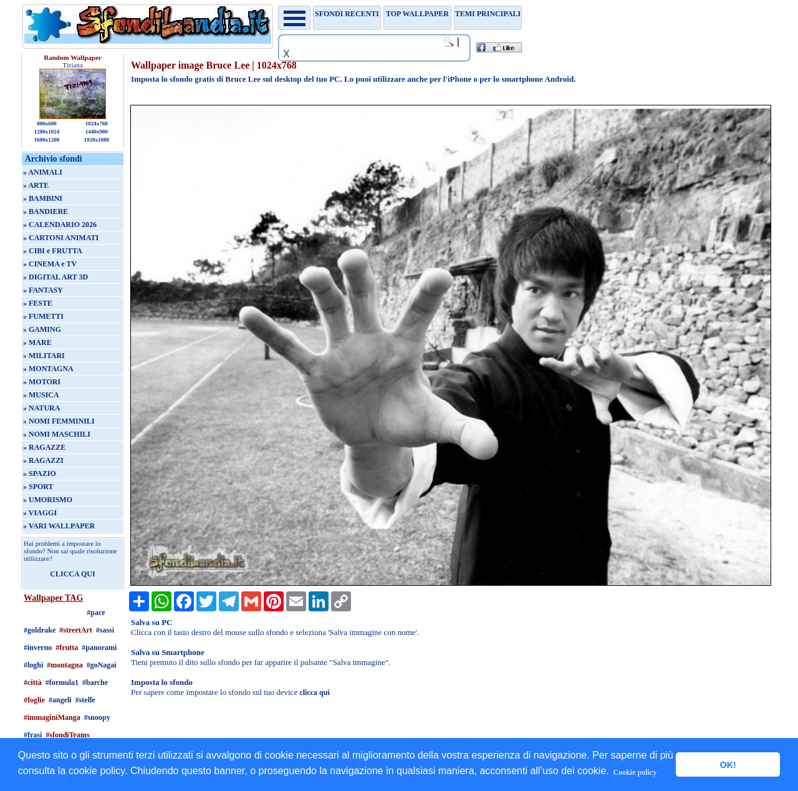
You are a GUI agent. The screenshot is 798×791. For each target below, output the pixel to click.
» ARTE (36, 185)
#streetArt (75, 630)
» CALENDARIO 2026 (60, 224)
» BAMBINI (42, 198)
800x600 (47, 123)
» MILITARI (44, 355)
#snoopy (97, 717)
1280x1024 (47, 132)
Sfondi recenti (347, 13)
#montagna (64, 665)
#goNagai (102, 665)
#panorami (99, 647)
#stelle (85, 700)
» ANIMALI (42, 172)
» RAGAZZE (44, 447)
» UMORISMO (47, 499)
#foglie (34, 700)
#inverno (38, 647)
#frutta (66, 647)
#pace (96, 612)
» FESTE (37, 303)
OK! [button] (727, 765)
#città (33, 682)
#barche (95, 682)
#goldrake (39, 630)
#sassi (105, 630)
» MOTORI (41, 381)
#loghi (33, 665)
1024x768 (96, 123)
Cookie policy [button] (635, 772)
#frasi (33, 734)
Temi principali (488, 13)
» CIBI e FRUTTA (52, 250)
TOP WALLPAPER (417, 13)
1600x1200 (47, 140)
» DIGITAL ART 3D (55, 277)
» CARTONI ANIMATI (61, 237)
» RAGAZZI (43, 460)
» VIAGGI (40, 512)
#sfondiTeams (67, 734)
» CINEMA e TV (50, 264)
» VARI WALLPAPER (59, 526)
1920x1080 (97, 140)
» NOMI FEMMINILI (59, 421)
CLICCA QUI (72, 574)
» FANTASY (43, 290)
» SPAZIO (39, 473)
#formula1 (62, 682)
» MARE (37, 342)
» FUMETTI (43, 316)
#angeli (60, 700)
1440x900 (96, 132)
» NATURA (41, 408)
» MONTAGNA (48, 368)
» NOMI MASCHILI (56, 434)
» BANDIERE (45, 211)
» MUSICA (41, 395)
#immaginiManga (52, 717)
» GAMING (42, 329)
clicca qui (314, 692)
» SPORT (38, 486)
